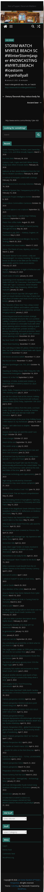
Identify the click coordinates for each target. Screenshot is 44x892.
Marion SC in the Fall (10, 377)
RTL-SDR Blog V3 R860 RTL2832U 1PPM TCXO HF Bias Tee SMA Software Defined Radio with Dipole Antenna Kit (22, 350)
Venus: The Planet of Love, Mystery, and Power (21, 249)
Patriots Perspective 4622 (12, 742)
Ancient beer (34, 102)
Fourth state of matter (11, 276)
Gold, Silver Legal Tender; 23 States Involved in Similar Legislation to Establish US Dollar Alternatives (20, 549)
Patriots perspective (10, 767)
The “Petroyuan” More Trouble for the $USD (19, 560)
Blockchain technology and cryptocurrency (19, 474)
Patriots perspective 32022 (13, 763)
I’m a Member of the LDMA (13, 589)
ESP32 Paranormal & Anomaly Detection (18, 184)
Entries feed (7, 850)
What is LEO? (8, 606)
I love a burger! (8, 438)
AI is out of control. (10, 575)
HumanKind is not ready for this (15, 556)
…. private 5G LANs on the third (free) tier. (18, 750)
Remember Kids (9, 543)
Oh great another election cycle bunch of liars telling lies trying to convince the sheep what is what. (20, 677)
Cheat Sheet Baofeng (11, 344)
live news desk (8, 158)
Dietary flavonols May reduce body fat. (21, 96)
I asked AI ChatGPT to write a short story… (19, 579)
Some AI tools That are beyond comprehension (21, 493)
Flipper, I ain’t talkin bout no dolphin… (17, 425)
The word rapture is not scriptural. (15, 209)
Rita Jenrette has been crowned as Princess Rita (21, 530)
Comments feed (9, 854)
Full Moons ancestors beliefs (13, 357)
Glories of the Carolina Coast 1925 (16, 489)
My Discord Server (10, 360)
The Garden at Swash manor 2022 (16, 746)
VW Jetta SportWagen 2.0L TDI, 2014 (17, 364)
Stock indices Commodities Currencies (17, 203)
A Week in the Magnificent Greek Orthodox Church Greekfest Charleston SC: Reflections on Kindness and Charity (22, 511)
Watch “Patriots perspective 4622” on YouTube (20, 736)
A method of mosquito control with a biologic (20, 177)
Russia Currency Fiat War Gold (14, 775)
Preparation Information (12, 771)
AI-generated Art (9, 631)
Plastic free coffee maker (12, 222)
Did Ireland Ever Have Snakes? (14, 245)
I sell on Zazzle (8, 585)
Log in (5, 846)
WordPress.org (8, 857)
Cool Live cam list (9, 639)
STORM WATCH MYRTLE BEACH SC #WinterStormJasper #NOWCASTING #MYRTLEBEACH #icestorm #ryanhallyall (18, 800)
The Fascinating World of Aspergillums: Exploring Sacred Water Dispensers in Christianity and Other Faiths (21, 502)
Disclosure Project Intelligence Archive (17, 197)
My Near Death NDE (10, 340)
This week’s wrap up (10, 446)
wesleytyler (24, 80)
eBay (4, 635)
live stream (9, 40)
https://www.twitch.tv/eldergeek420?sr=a (20, 87)
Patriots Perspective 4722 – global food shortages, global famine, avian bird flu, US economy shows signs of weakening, (22, 729)
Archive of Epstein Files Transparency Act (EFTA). (21, 190)
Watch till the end (9, 442)
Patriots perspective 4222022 (14, 699)
